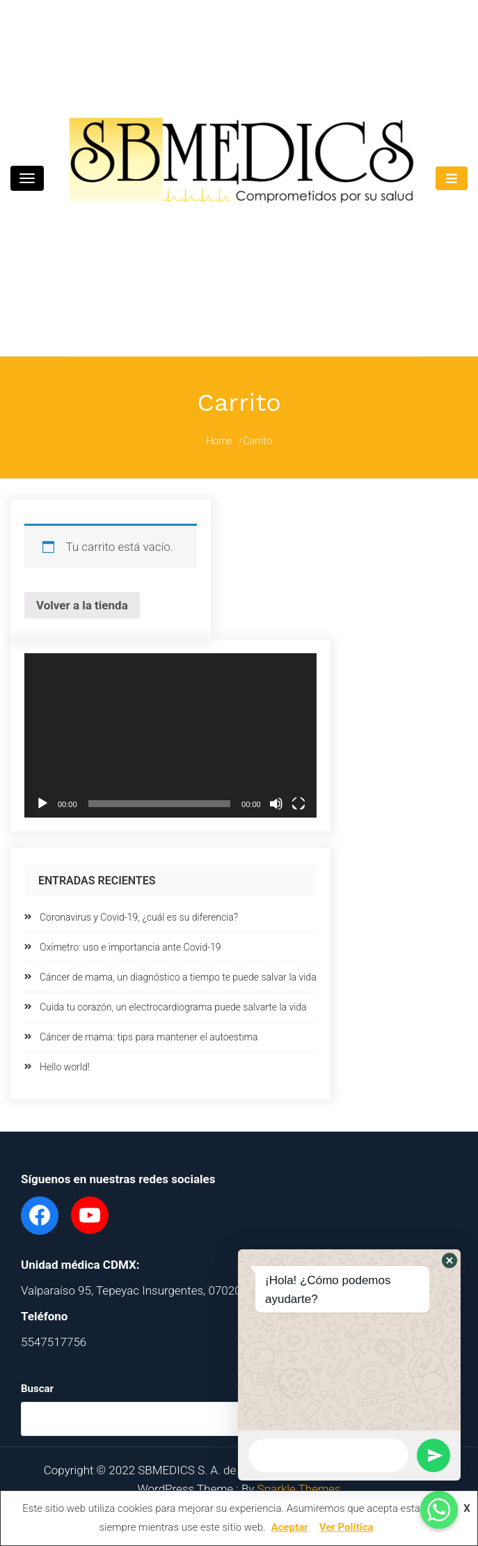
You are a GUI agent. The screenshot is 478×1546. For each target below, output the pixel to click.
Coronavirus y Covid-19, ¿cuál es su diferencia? (139, 917)
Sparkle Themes (299, 1489)
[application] (170, 735)
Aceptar (289, 1527)
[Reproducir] (42, 804)
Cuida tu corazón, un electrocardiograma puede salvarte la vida (173, 1007)
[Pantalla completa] (298, 804)
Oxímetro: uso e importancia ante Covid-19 (130, 947)
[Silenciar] (276, 804)
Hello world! (65, 1066)
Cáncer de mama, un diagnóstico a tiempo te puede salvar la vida (178, 977)
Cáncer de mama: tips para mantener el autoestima (149, 1037)
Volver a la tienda (82, 605)
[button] (449, 1260)
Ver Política (346, 1527)
